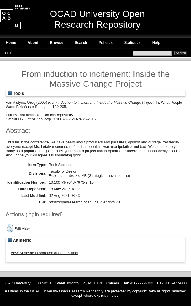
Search (81, 42)
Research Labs (61, 175)
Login (8, 52)
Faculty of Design (63, 171)
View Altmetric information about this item (44, 253)
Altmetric (19, 240)
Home (11, 42)
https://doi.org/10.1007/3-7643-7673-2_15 (61, 119)
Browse (56, 42)
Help (156, 42)
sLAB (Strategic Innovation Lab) (104, 175)
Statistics (132, 42)
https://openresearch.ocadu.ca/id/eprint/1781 (85, 202)
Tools (16, 93)
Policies (105, 42)
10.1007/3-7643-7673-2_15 (71, 182)
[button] (10, 228)
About (33, 42)
